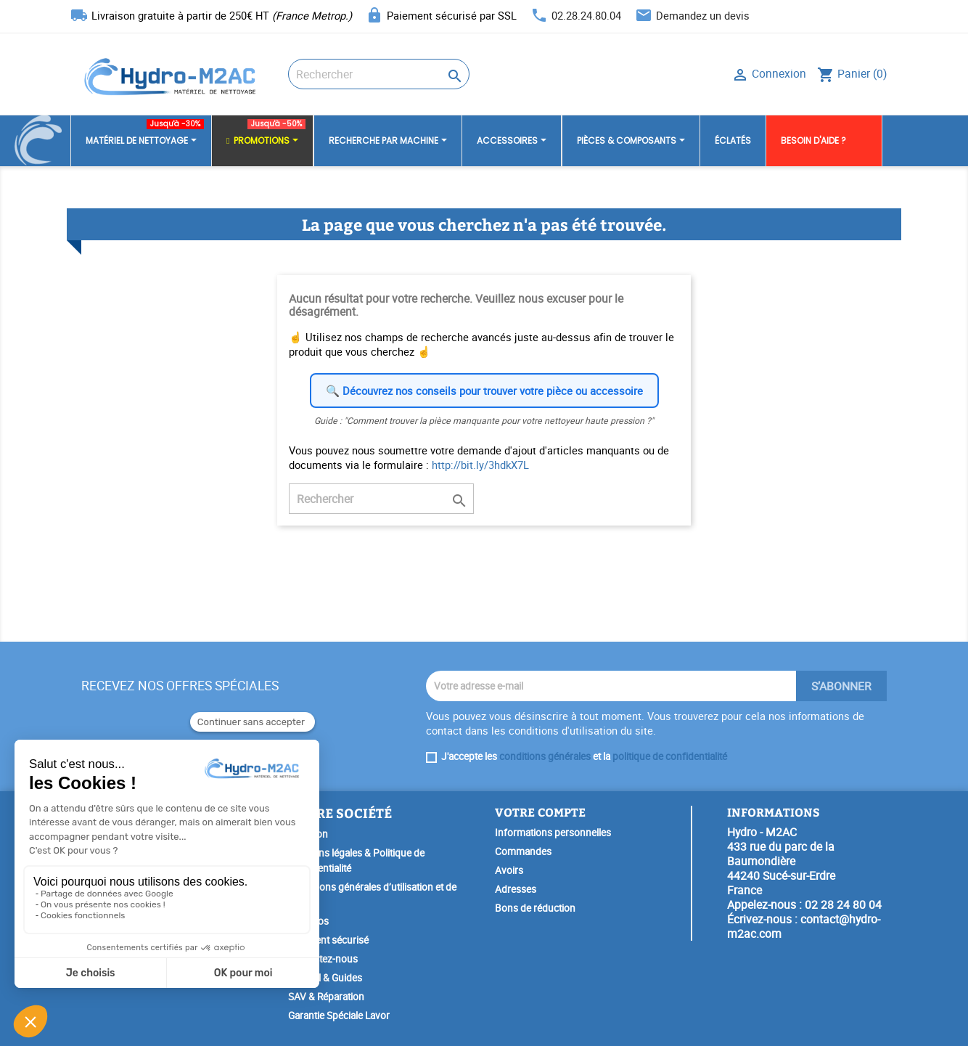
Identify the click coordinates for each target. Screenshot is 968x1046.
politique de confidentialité (669, 756)
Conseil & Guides (325, 977)
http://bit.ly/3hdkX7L (480, 464)
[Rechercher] (378, 74)
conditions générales (545, 756)
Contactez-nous (323, 958)
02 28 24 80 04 (843, 904)
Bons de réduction (535, 908)
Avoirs (509, 870)
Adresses (515, 889)
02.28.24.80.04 (586, 15)
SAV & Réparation (326, 996)
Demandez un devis (703, 15)
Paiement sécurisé (328, 940)
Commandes (523, 851)
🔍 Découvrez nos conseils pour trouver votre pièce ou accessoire (484, 390)
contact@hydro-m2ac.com (803, 926)
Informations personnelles (553, 832)
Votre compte (540, 812)
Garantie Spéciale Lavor (339, 1015)
